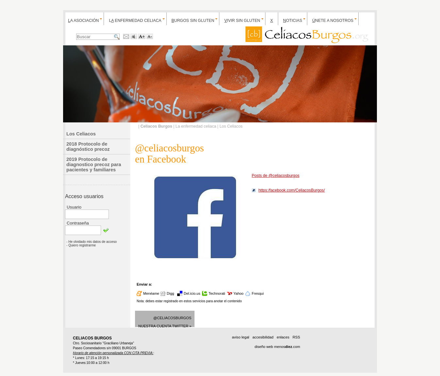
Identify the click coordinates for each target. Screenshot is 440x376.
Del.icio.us (192, 293)
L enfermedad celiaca (135, 20)
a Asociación (83, 20)
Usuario (74, 207)
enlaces (283, 337)
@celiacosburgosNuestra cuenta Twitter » (164, 321)
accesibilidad (262, 337)
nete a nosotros (332, 20)
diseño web (264, 347)
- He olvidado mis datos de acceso (91, 241)
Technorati (217, 293)
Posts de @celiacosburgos (275, 175)
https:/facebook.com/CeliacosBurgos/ (291, 190)
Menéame (151, 293)
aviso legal (240, 337)
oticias (292, 20)
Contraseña (78, 223)
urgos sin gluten (193, 20)
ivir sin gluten (242, 20)
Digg (170, 293)
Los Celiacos (81, 133)
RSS (296, 337)
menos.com (287, 347)
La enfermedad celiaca (196, 126)
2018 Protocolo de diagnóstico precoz (88, 146)
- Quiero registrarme (81, 245)
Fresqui (258, 293)
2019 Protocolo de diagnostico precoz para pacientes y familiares (93, 164)
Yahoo (238, 293)
